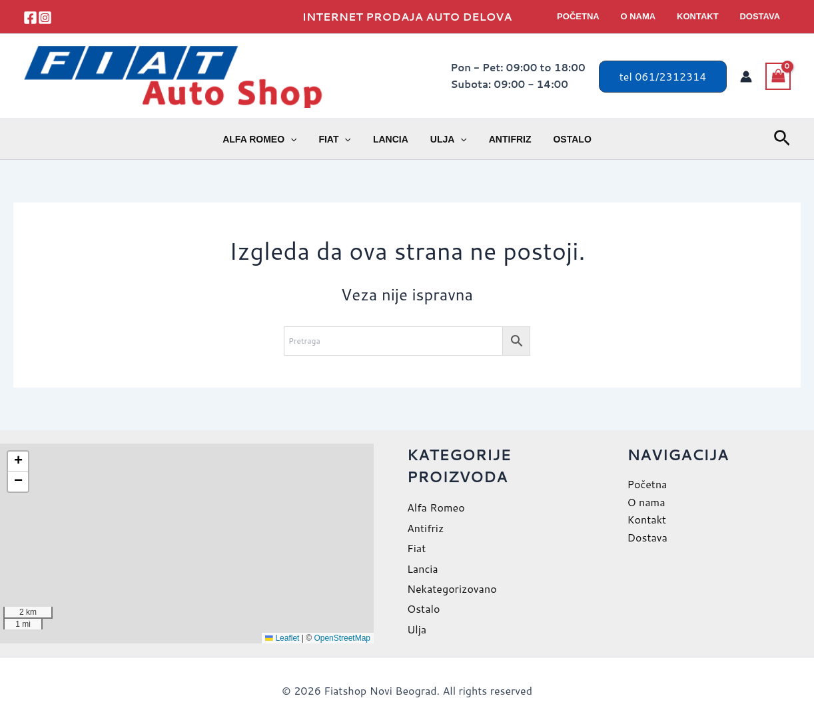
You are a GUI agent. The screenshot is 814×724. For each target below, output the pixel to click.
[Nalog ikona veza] (746, 77)
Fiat (340, 139)
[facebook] (30, 18)
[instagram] (45, 18)
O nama (647, 16)
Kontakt (704, 16)
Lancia (392, 139)
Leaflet (282, 638)
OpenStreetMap (342, 638)
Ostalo (564, 139)
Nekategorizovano (452, 588)
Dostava (761, 16)
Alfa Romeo (268, 139)
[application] (299, 139)
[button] (663, 77)
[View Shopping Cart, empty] (778, 76)
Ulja (446, 139)
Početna (591, 16)
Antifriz (505, 139)
